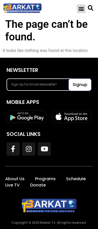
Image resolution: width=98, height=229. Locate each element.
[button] (81, 8)
